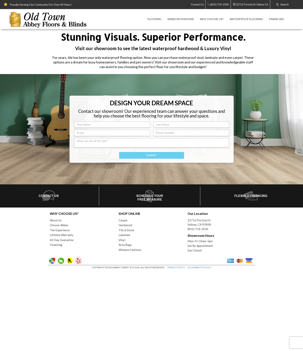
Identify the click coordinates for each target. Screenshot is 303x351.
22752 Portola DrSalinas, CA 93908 (199, 302)
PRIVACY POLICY (176, 347)
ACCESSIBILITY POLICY (199, 347)
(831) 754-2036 (198, 308)
